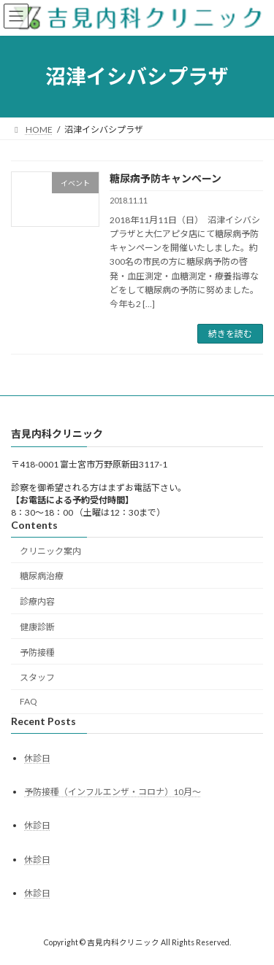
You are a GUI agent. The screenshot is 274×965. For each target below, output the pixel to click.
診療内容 (37, 601)
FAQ (28, 701)
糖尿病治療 (42, 576)
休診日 (37, 758)
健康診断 (37, 626)
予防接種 (37, 652)
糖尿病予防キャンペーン (165, 178)
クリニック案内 (50, 551)
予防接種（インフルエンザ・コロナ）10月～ (112, 791)
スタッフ (37, 678)
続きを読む (230, 333)
